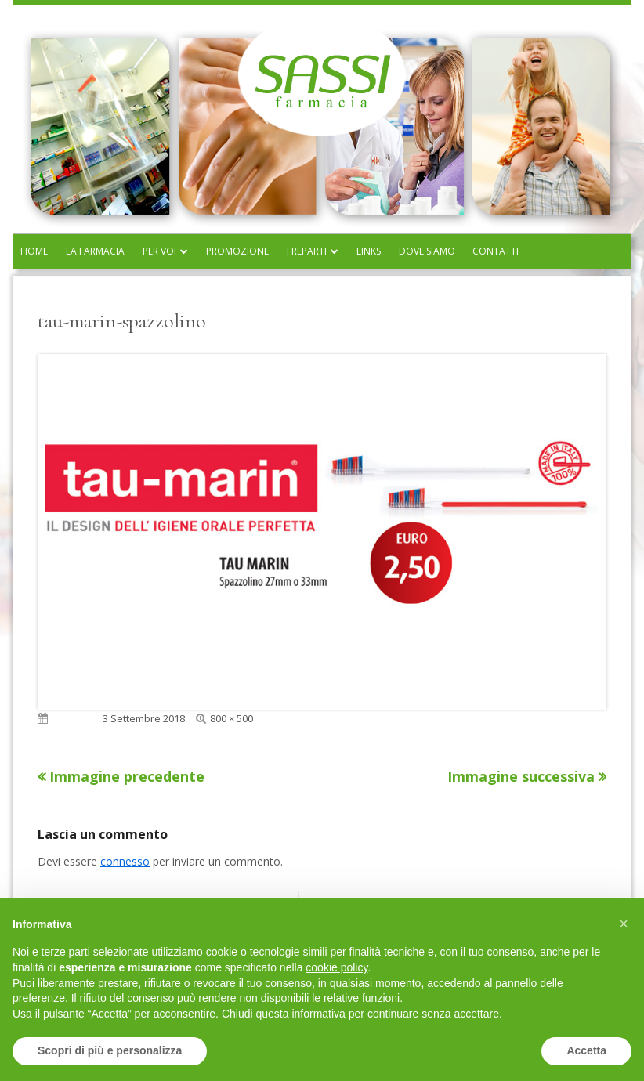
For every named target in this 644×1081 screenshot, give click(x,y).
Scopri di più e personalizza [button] (110, 1050)
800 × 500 (231, 718)
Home (34, 251)
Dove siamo (427, 251)
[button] (623, 923)
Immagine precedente (126, 776)
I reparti (307, 251)
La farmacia (95, 251)
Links (368, 251)
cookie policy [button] (336, 967)
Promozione (237, 251)
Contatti (495, 251)
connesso (125, 861)
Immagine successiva (521, 776)
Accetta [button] (586, 1050)
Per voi (159, 251)
